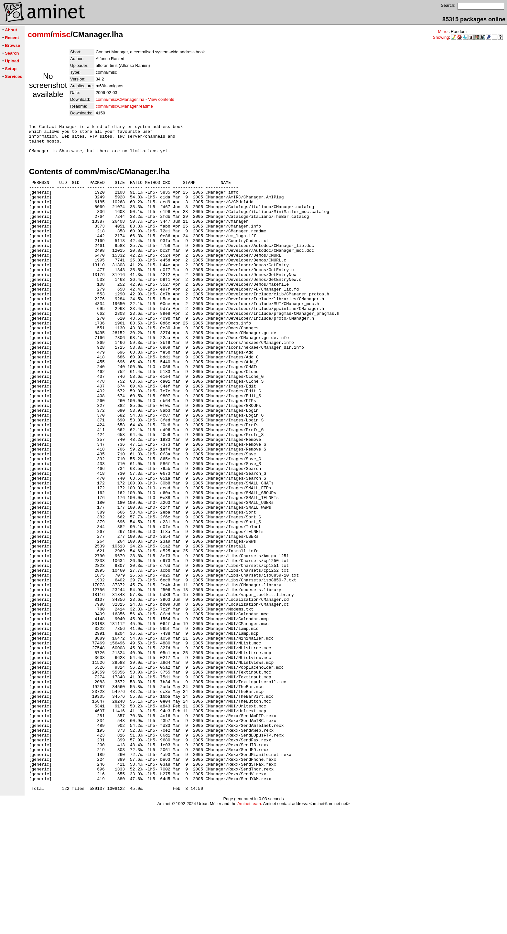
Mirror (443, 31)
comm (39, 34)
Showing (441, 37)
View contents (161, 99)
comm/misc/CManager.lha (120, 99)
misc (61, 34)
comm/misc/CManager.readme (124, 106)
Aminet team (249, 931)
